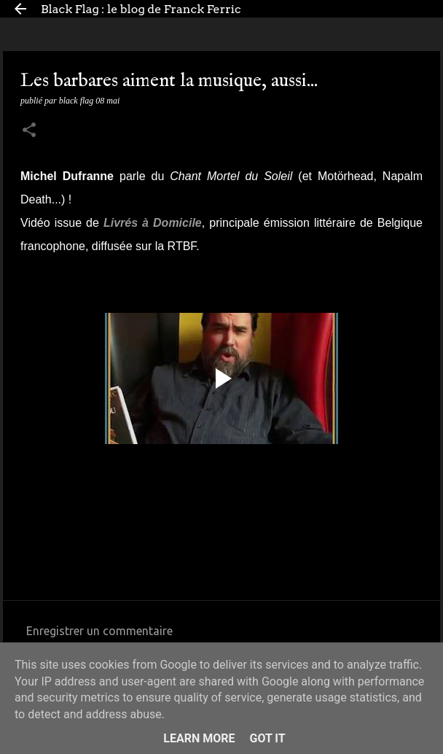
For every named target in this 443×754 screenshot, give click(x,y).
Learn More (199, 738)
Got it (267, 738)
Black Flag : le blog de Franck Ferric (141, 9)
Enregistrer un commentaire (99, 630)
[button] (29, 131)
